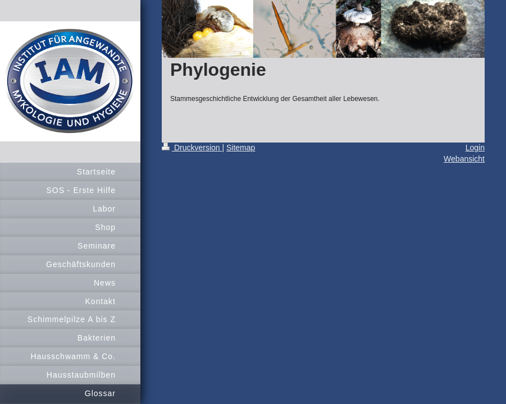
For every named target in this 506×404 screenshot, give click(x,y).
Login (475, 147)
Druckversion (192, 147)
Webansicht (464, 158)
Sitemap (240, 147)
